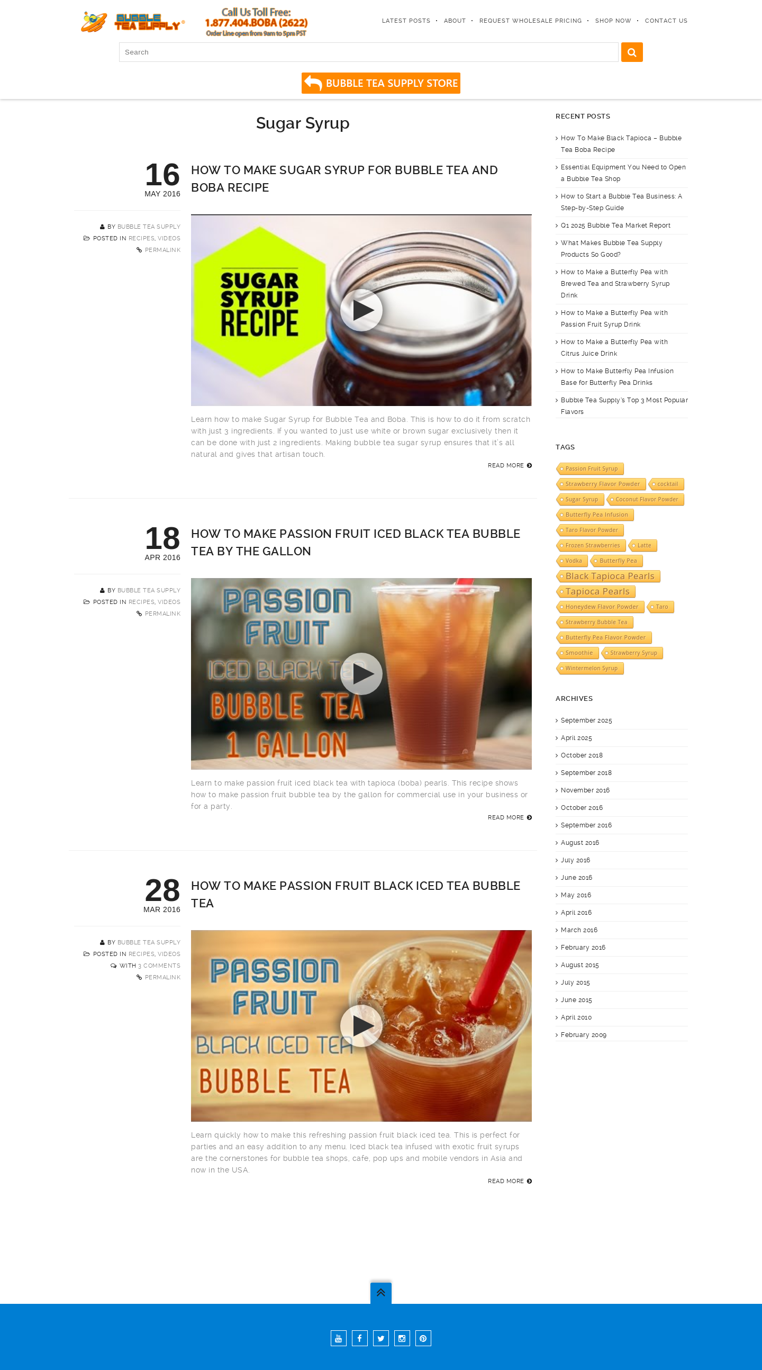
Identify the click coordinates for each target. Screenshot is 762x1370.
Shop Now (613, 20)
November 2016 (585, 790)
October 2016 (582, 808)
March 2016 (579, 930)
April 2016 (576, 912)
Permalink (163, 250)
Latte (644, 545)
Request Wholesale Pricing (530, 20)
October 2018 (582, 755)
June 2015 (577, 1000)
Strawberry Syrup (634, 652)
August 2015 (580, 965)
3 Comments (159, 965)
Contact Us (666, 20)
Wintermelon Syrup (592, 668)
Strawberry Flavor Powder (603, 484)
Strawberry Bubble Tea (597, 622)
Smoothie (579, 652)
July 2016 (576, 860)
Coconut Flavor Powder (647, 499)
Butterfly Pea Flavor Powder (606, 637)
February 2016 (583, 947)
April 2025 (576, 738)
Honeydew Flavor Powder (602, 606)
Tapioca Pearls (598, 591)
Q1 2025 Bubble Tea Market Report (615, 225)
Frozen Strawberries (593, 545)
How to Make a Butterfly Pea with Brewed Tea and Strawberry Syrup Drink (615, 283)
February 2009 (584, 1035)
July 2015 (576, 982)
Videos (169, 238)
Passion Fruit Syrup (592, 468)
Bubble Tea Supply (149, 226)
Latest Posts (406, 20)
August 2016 (580, 842)
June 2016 (577, 877)
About (455, 20)
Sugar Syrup (582, 499)
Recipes (142, 238)
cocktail (668, 484)
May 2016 (576, 895)
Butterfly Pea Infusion (597, 514)
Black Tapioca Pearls (610, 576)
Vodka (574, 560)
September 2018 (586, 773)
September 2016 (586, 825)
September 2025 (586, 720)
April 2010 (576, 1017)
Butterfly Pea (618, 560)
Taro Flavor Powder (592, 530)
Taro (662, 606)
